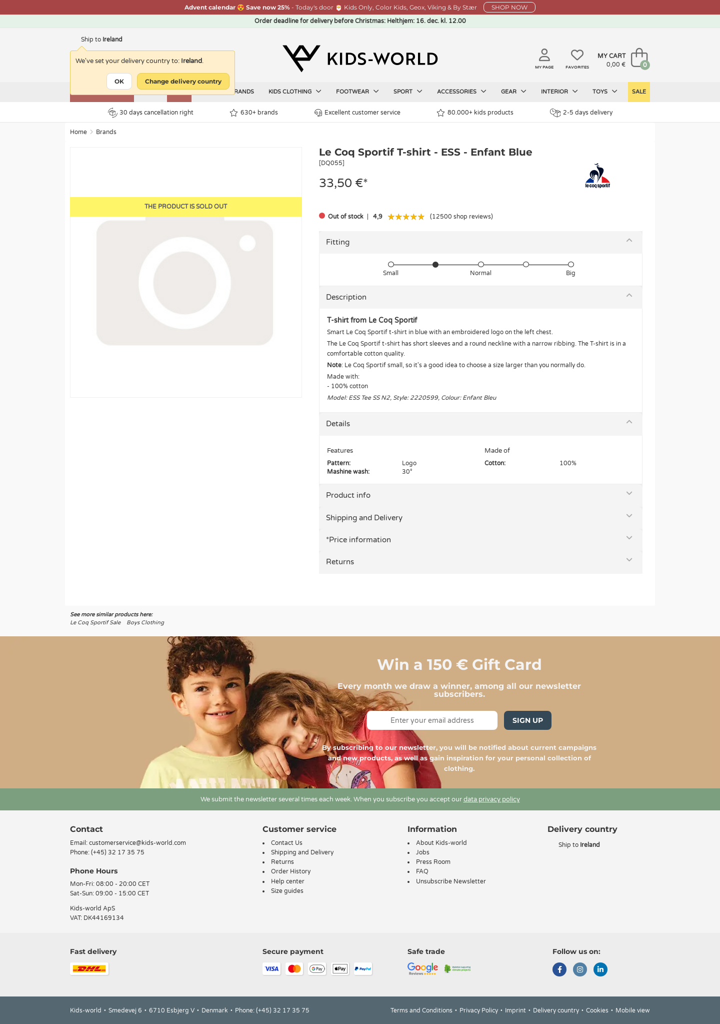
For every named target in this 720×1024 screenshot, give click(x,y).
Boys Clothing (145, 622)
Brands (242, 92)
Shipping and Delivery (364, 517)
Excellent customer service (357, 113)
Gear (513, 91)
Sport (408, 91)
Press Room (433, 861)
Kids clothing (295, 91)
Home (78, 132)
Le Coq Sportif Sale (95, 622)
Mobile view (633, 1010)
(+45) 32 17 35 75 (117, 852)
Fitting (338, 242)
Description (346, 297)
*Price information (358, 539)
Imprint (515, 1010)
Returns (340, 561)
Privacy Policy (479, 1010)
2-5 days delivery (581, 113)
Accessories (461, 91)
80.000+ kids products (475, 113)
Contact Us (286, 842)
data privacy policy (492, 799)
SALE (639, 92)
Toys (605, 91)
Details (338, 423)
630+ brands (254, 113)
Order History (290, 871)
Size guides (287, 890)
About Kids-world (441, 842)
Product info (348, 495)
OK (119, 81)
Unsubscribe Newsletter (451, 881)
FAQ (422, 871)
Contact (86, 829)
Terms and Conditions (421, 1010)
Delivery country (556, 1010)
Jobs (423, 852)
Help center (287, 881)
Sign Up (527, 720)
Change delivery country (183, 81)
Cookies (597, 1010)
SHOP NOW (510, 7)
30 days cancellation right (151, 113)
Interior (559, 91)
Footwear (357, 91)
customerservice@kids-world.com (137, 842)
